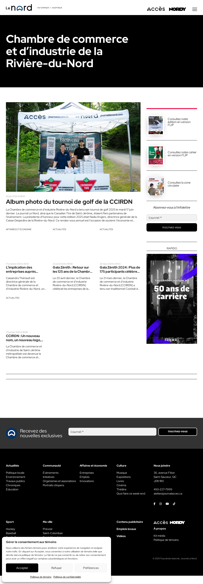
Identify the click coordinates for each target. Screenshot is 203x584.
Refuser (56, 568)
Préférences (91, 568)
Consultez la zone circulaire (179, 184)
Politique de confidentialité (67, 576)
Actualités (59, 237)
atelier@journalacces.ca (168, 502)
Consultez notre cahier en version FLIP (182, 154)
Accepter (22, 568)
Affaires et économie (19, 237)
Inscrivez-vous (171, 228)
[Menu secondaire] (194, 9)
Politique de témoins (40, 576)
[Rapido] (172, 295)
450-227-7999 (163, 497)
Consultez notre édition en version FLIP (179, 122)
